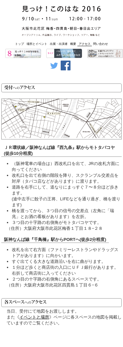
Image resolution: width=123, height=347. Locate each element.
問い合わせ (100, 44)
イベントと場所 (34, 317)
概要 (73, 44)
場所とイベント (37, 44)
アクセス (85, 44)
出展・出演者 (59, 44)
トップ (19, 44)
